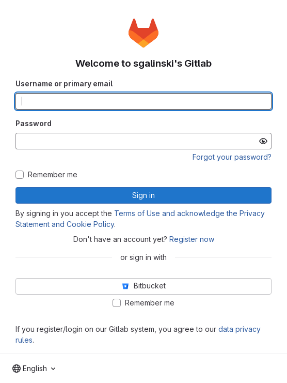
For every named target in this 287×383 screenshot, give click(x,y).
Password (33, 123)
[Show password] (263, 141)
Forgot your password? (232, 156)
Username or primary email (64, 83)
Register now (191, 239)
